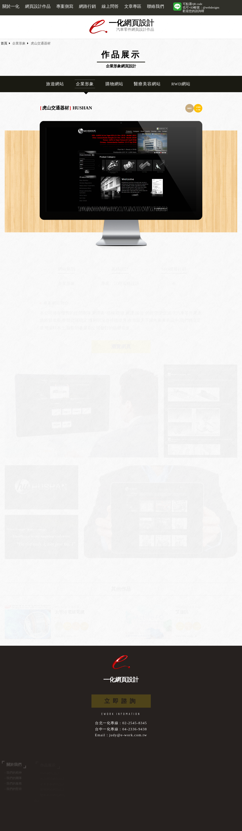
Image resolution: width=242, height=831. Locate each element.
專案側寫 (64, 6)
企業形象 (19, 43)
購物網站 (114, 84)
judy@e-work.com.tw (128, 735)
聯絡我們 (155, 6)
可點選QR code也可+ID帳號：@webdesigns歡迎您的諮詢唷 (201, 7)
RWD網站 (180, 84)
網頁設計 (139, 23)
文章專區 (132, 6)
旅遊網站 (55, 84)
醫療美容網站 (147, 84)
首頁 (4, 43)
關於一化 (10, 6)
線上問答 (110, 6)
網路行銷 (87, 6)
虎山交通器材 (41, 43)
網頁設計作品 (38, 6)
